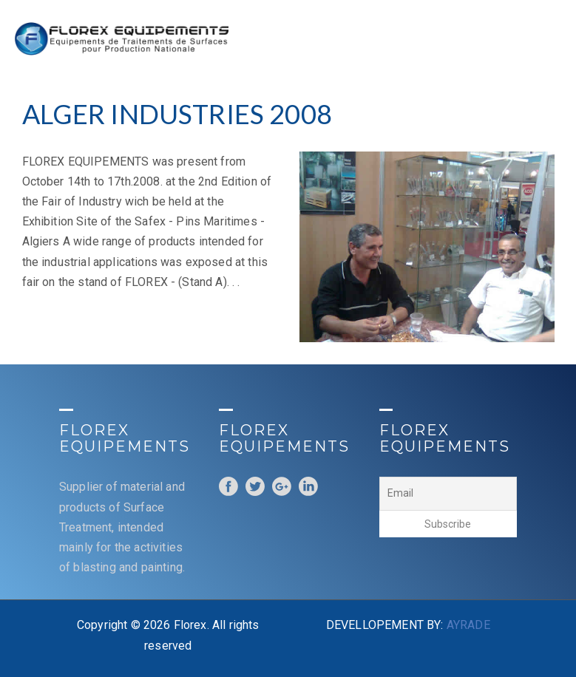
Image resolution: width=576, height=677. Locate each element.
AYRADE (468, 625)
